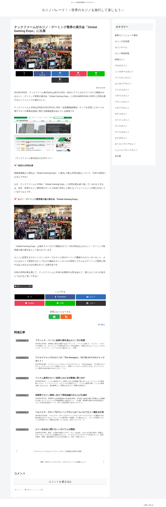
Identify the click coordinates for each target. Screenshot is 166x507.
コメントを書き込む (60, 476)
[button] (99, 73)
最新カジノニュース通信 (23, 280)
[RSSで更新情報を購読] (63, 310)
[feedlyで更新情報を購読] (57, 310)
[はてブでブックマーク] (52, 73)
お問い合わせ (148, 500)
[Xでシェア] (21, 73)
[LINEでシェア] (83, 73)
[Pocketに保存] (68, 73)
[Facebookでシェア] (37, 73)
